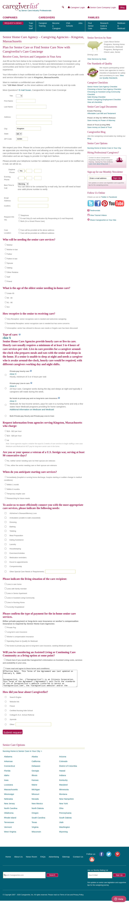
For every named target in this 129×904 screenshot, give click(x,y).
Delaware (36, 769)
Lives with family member (17, 589)
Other (12, 728)
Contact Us (78, 860)
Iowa (6, 783)
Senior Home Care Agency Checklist (102, 87)
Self (8, 277)
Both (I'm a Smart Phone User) (33, 221)
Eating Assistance (17, 540)
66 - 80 (9, 298)
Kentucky (63, 783)
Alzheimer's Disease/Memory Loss (23, 513)
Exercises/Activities (17, 553)
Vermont (8, 830)
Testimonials (95, 210)
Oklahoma (8, 816)
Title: (11, 96)
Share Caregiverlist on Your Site (103, 220)
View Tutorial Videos (98, 215)
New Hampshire (66, 802)
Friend (9, 281)
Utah (61, 825)
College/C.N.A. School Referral (22, 718)
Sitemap (66, 860)
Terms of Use (65, 898)
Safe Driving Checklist (96, 97)
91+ (8, 307)
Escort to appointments (19, 562)
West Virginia (10, 835)
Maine (34, 788)
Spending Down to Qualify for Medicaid (22, 641)
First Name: (8, 101)
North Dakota (38, 811)
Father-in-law (12, 259)
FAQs (43, 860)
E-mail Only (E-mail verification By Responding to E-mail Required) (47, 218)
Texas (34, 825)
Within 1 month (13, 485)
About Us (18, 860)
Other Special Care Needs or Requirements (27, 572)
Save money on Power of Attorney (101, 120)
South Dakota (65, 821)
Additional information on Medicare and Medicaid (32, 409)
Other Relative (12, 272)
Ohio (61, 811)
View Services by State (96, 59)
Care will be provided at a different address (37, 233)
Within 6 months (13, 489)
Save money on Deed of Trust (99, 127)
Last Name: (8, 107)
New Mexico (37, 807)
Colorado (63, 764)
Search (52, 878)
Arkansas (8, 764)
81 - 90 (9, 302)
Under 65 (10, 293)
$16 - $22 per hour (14, 431)
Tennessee (9, 825)
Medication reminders (18, 558)
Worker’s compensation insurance (20, 637)
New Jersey (9, 807)
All (8, 440)
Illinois (34, 778)
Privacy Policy (78, 898)
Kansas (35, 783)
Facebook (113, 197)
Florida (7, 774)
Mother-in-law (12, 250)
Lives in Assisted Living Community (20, 598)
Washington (64, 830)
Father (9, 254)
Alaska (35, 760)
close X (7, 337)
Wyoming (63, 835)
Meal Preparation (16, 535)
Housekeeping (15, 549)
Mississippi (9, 797)
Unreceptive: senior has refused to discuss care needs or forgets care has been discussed (42, 328)
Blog (122, 7)
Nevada (35, 802)
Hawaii (62, 774)
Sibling (9, 268)
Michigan (36, 793)
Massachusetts (11, 793)
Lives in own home (14, 584)
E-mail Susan (25, 90)
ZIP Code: (8, 139)
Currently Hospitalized (15, 607)
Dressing (13, 522)
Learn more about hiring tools (98, 164)
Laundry (13, 544)
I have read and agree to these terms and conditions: (27, 668)
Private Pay (11, 627)
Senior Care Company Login (102, 7)
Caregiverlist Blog (96, 132)
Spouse (10, 263)
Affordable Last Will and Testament (101, 113)
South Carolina (38, 821)
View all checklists (94, 102)
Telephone (25, 215)
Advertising (54, 860)
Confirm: (7, 206)
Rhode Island (10, 821)
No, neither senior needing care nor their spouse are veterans (31, 461)
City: (6, 129)
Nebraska (8, 802)
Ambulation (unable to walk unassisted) (25, 518)
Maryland (63, 788)
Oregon (35, 816)
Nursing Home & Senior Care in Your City (21, 754)
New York (63, 807)
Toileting (13, 531)
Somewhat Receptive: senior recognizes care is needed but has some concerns (38, 323)
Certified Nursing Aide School (21, 714)
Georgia (35, 774)
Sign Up (119, 878)
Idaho (6, 778)
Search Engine (15, 700)
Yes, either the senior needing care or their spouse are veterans (32, 465)
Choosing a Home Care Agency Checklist (104, 89)
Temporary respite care (16, 494)
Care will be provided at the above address (37, 230)
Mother (9, 245)
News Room (31, 860)
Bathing (13, 527)
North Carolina (10, 811)
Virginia (35, 830)
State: (6, 134)
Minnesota (64, 793)
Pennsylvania (65, 816)
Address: (7, 117)
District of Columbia (68, 769)
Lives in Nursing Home (16, 602)
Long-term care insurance (17, 632)
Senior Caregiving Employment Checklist (104, 100)
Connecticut (9, 769)
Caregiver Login (76, 7)
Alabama (8, 760)
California (36, 764)
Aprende (13, 723)
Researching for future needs (18, 498)
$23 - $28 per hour (14, 436)
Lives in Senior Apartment (17, 593)
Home (8, 860)
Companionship (16, 566)
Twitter (104, 197)
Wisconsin (36, 835)
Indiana (62, 778)
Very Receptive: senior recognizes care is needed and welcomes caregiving (36, 319)
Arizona (62, 760)
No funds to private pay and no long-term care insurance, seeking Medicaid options (39, 646)
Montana (63, 797)
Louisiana (8, 788)
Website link (14, 705)
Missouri (35, 797)
